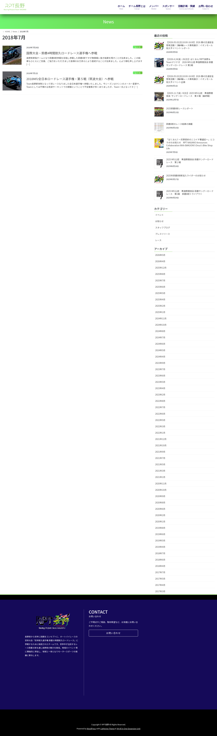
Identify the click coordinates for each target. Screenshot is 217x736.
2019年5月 (160, 540)
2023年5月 (160, 381)
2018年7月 (160, 553)
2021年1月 (160, 477)
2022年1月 (160, 432)
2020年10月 (161, 489)
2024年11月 (161, 318)
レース (137, 47)
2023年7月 (160, 369)
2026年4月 (160, 261)
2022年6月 (160, 413)
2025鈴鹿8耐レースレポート (179, 108)
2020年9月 (160, 496)
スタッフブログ (162, 227)
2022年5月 (160, 420)
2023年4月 (160, 388)
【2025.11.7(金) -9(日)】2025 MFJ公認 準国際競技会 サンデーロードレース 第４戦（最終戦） (189, 95)
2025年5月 (160, 293)
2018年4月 (160, 565)
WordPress (91, 728)
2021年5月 (160, 464)
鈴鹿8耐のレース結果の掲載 (179, 123)
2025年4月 (160, 299)
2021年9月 (160, 451)
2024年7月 (160, 337)
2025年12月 (161, 267)
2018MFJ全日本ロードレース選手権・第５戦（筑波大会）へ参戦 (69, 79)
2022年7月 (160, 407)
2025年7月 (160, 280)
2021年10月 (161, 445)
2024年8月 (160, 331)
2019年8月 (160, 527)
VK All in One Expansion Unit (128, 728)
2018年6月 (160, 559)
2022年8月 (160, 400)
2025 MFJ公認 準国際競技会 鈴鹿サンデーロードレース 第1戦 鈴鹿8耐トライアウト (190, 193)
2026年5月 (160, 254)
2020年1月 (160, 521)
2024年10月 (161, 324)
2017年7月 (160, 572)
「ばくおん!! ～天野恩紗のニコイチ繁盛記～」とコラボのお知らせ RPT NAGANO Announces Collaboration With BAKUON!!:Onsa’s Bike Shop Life (190, 144)
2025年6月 (160, 286)
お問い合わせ (113, 633)
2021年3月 (160, 470)
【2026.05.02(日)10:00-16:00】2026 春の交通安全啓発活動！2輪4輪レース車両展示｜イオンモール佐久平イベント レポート (190, 45)
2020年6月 (160, 508)
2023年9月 (160, 362)
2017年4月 (160, 584)
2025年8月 (160, 273)
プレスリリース (162, 233)
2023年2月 (160, 394)
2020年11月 (161, 483)
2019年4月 (160, 546)
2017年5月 (160, 578)
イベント (159, 214)
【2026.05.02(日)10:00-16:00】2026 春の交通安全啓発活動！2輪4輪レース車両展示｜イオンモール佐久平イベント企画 (190, 79)
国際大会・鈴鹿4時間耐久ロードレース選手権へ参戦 (61, 53)
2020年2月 (160, 515)
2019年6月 (160, 534)
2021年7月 (160, 458)
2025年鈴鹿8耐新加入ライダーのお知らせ (186, 175)
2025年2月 (160, 305)
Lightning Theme (107, 728)
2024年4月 (160, 356)
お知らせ (159, 221)
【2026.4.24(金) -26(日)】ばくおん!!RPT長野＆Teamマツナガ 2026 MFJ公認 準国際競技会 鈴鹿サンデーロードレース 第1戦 (189, 62)
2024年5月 (160, 350)
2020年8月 (160, 502)
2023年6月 (160, 375)
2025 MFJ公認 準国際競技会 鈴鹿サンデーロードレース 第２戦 (190, 161)
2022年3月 (160, 426)
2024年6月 (160, 343)
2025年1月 (160, 312)
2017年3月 (160, 591)
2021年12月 (161, 439)
